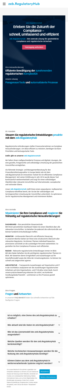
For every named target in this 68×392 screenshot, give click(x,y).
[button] (4, 4)
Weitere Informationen (48, 377)
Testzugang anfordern (34, 47)
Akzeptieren (45, 372)
